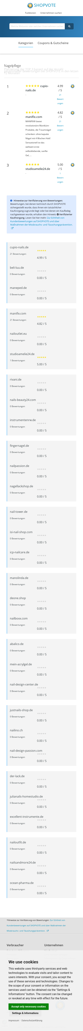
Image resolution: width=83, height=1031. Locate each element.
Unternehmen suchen (51, 12)
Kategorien (25, 43)
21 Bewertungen (60, 99)
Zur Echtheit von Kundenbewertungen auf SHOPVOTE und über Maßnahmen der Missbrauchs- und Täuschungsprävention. (41, 222)
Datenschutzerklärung (32, 1020)
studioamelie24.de (37, 169)
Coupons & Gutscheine (53, 43)
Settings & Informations (25, 1013)
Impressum (13, 1020)
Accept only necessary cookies (28, 1006)
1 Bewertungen (60, 177)
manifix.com (33, 117)
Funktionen (30, 12)
